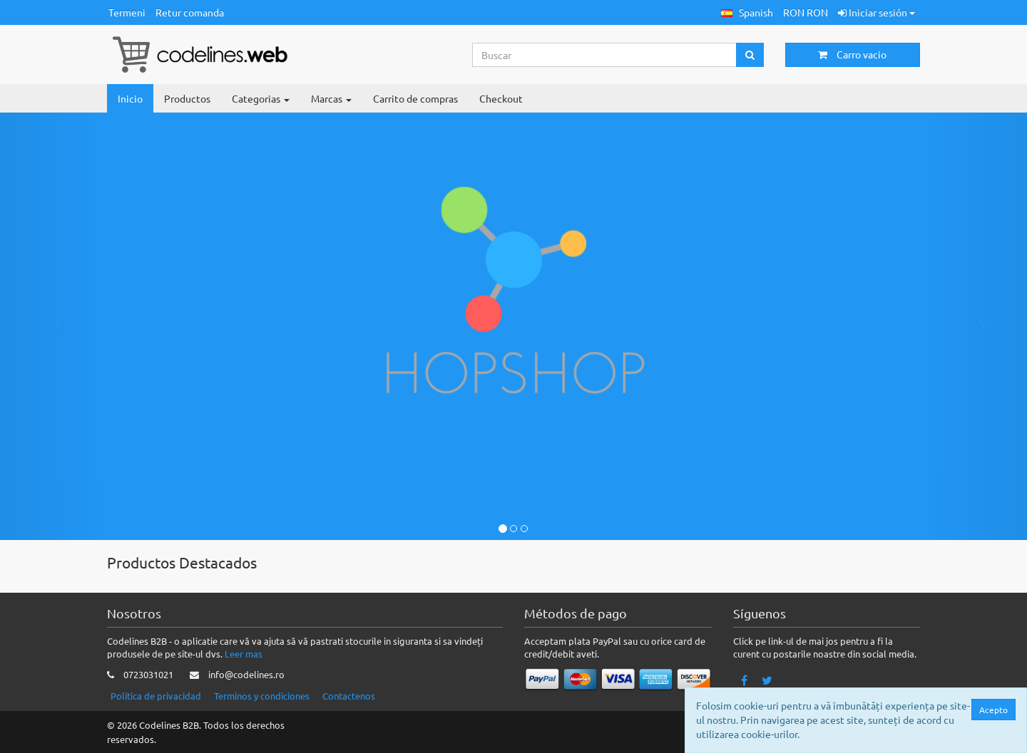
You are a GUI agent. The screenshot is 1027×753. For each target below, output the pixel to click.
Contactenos (348, 696)
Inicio (130, 98)
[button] (747, 12)
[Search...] (604, 55)
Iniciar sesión (876, 12)
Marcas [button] (331, 98)
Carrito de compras (415, 98)
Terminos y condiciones (262, 696)
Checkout (501, 98)
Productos (187, 98)
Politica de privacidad (156, 696)
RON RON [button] (805, 12)
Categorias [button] (261, 98)
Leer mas (243, 654)
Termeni (126, 12)
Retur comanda (189, 12)
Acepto (997, 709)
